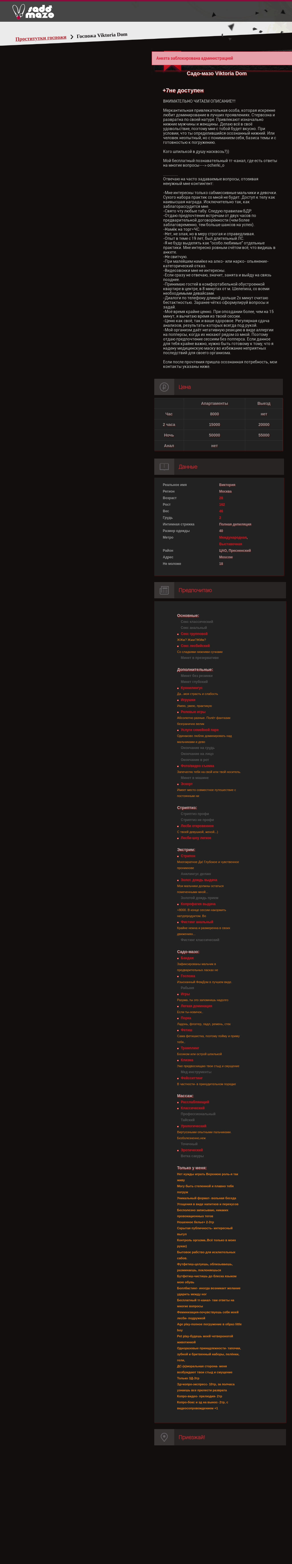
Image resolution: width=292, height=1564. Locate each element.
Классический (192, 1108)
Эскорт (186, 784)
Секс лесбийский (195, 646)
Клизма (187, 1060)
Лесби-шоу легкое (196, 838)
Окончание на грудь (198, 748)
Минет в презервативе (200, 658)
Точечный (189, 1144)
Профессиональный (198, 1114)
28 (221, 498)
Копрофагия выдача (198, 904)
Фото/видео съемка (197, 766)
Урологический (193, 1126)
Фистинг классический (200, 940)
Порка (186, 1018)
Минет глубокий (194, 682)
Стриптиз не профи (197, 820)
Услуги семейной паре (200, 730)
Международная (233, 537)
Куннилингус (191, 688)
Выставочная (230, 544)
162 (222, 505)
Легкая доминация (196, 1006)
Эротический (192, 1150)
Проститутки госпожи (41, 38)
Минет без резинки (197, 676)
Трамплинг (190, 1048)
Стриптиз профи (195, 814)
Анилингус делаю (196, 874)
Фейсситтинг (191, 1078)
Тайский (188, 1120)
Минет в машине (195, 778)
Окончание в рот (195, 760)
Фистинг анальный (197, 922)
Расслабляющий (195, 1102)
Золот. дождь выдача (199, 880)
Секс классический (197, 622)
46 (221, 511)
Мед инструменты (196, 1072)
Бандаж (187, 958)
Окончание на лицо (197, 754)
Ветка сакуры (192, 1156)
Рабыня (187, 988)
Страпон (188, 856)
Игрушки (188, 700)
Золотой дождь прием (199, 898)
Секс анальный (194, 628)
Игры (185, 994)
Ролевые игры (193, 712)
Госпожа (188, 976)
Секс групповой (194, 634)
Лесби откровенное (197, 826)
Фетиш (186, 1030)
